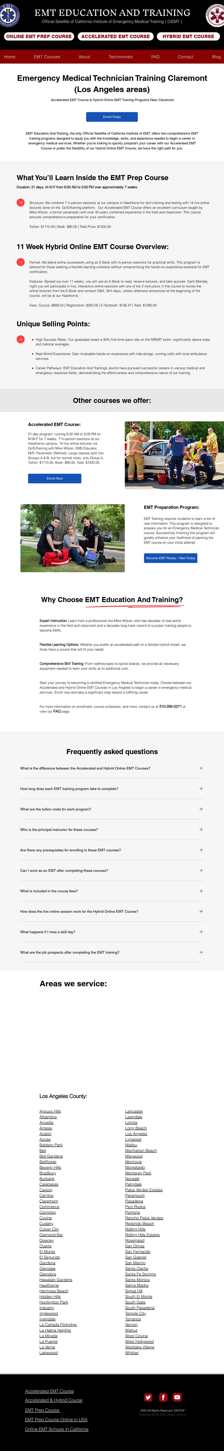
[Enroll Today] (112, 117)
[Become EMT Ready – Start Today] (170, 558)
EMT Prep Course (139, 177)
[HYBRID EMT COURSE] (188, 36)
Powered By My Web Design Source (162, 1414)
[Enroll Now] (54, 478)
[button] (47, 56)
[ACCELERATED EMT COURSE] (116, 36)
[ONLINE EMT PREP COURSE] (39, 36)
